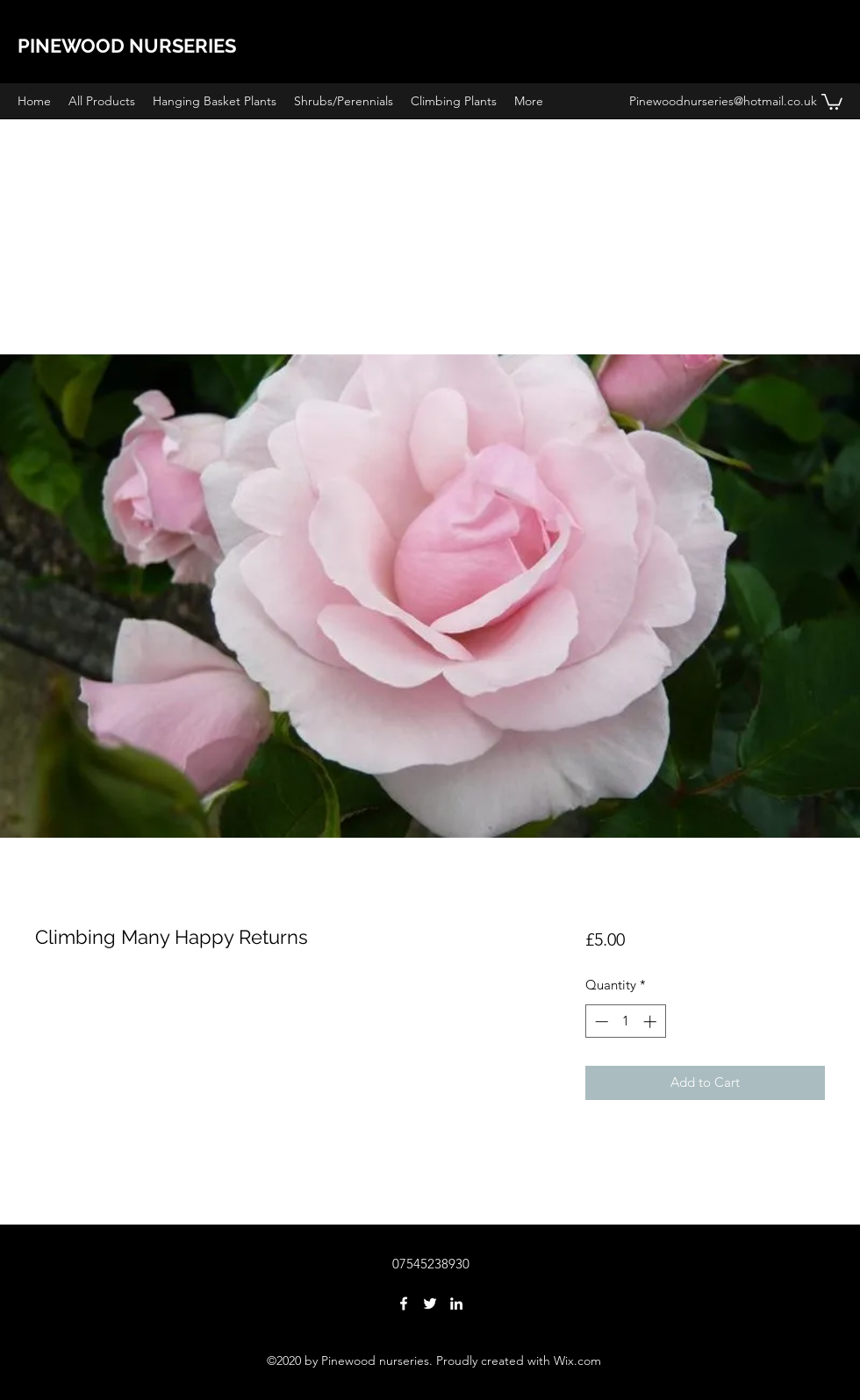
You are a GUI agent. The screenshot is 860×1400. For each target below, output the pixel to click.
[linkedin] (456, 1303)
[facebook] (403, 1303)
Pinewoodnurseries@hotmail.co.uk (723, 101)
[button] (831, 101)
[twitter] (430, 1303)
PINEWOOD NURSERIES (127, 45)
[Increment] (651, 1021)
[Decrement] (600, 1021)
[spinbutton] (625, 1021)
